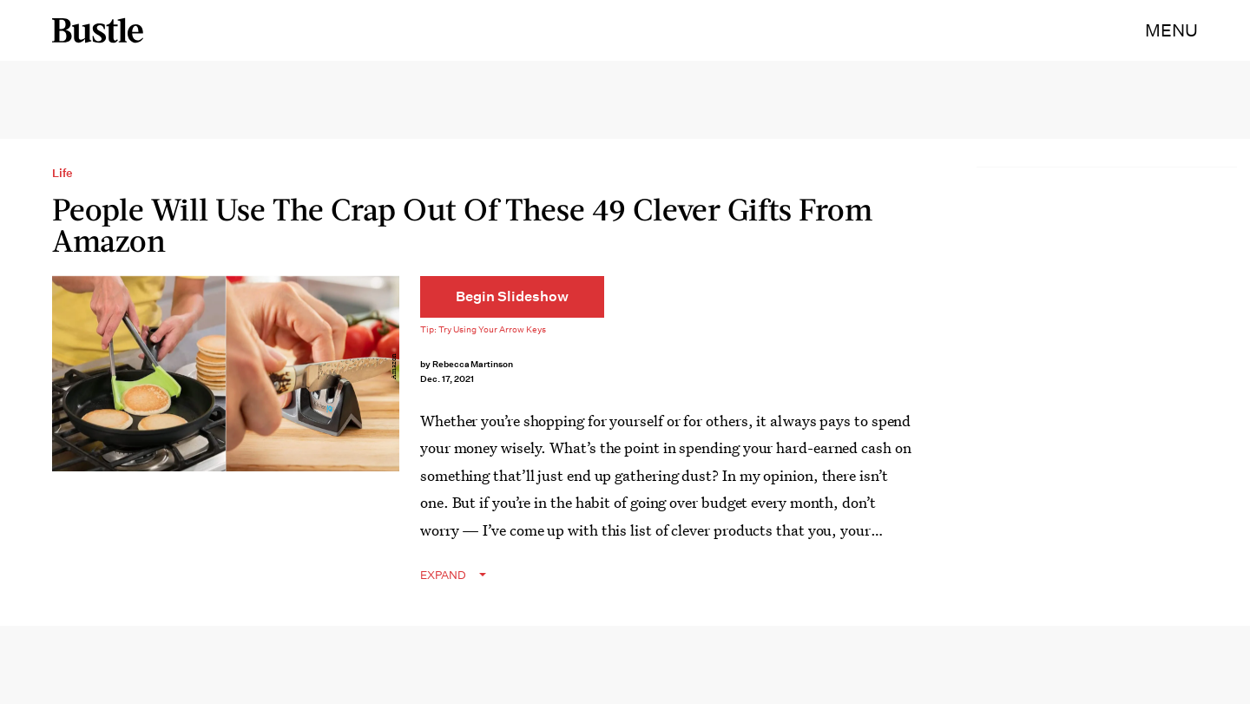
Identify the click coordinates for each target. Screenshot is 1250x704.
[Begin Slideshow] (512, 297)
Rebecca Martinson (472, 364)
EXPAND (443, 575)
